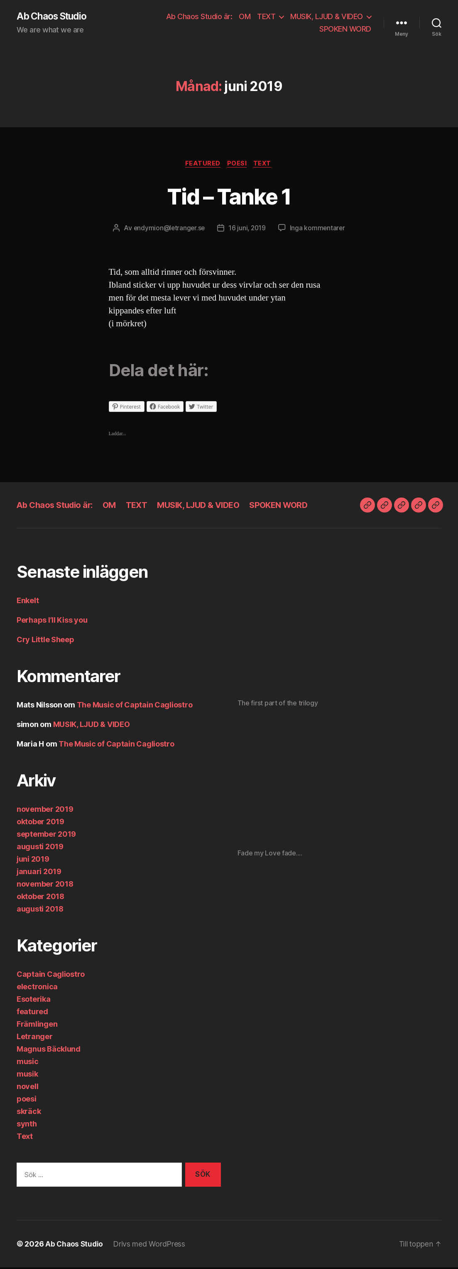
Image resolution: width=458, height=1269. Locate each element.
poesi (237, 164)
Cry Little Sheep (45, 640)
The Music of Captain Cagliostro (135, 706)
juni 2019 (33, 860)
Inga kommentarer (319, 229)
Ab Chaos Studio (54, 17)
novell (27, 1087)
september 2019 (46, 835)
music (28, 1062)
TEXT (266, 16)
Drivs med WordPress (151, 1245)
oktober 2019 (40, 822)
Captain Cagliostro (51, 975)
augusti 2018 (40, 910)
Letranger (35, 1037)
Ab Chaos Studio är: (199, 16)
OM (244, 16)
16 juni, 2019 (247, 229)
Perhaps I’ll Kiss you (52, 621)
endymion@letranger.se (168, 229)
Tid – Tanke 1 (229, 196)
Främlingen (37, 1025)
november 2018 (45, 885)
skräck (29, 1112)
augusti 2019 (40, 847)
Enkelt (28, 601)
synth (27, 1125)
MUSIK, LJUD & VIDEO (326, 16)
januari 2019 (39, 872)
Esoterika (34, 1000)
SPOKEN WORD (345, 29)
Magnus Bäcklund (49, 1050)
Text (265, 164)
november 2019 (45, 810)
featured (201, 164)
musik (27, 1075)
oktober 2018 (40, 897)
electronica (37, 987)
